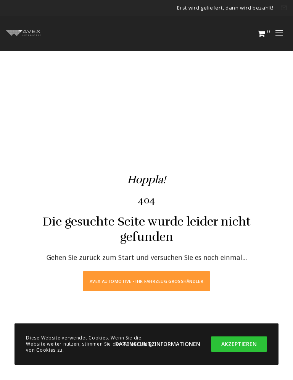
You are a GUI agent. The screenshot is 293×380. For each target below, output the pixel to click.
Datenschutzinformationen (157, 344)
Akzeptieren (239, 344)
